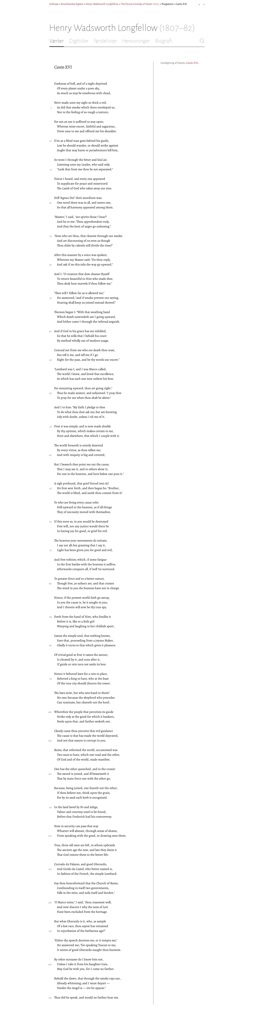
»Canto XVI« (192, 63)
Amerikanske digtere (72, 4)
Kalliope (53, 4)
